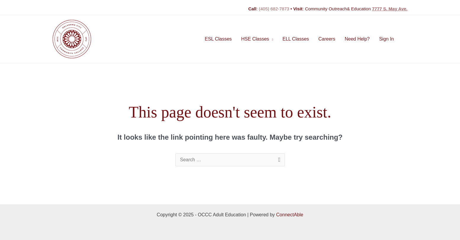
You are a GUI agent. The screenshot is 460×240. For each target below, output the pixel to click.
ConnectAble (290, 214)
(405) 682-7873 (274, 8)
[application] (271, 39)
